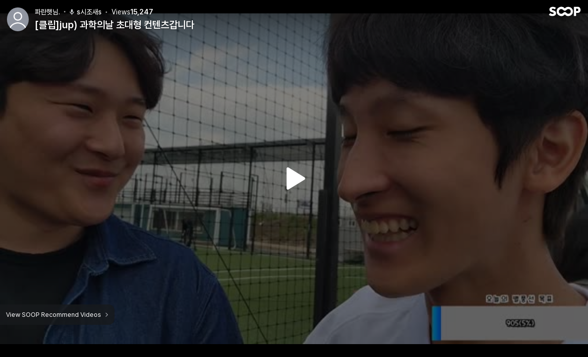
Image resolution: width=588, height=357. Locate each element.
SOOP (564, 11)
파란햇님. (47, 12)
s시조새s (85, 12)
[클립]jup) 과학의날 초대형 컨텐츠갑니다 (114, 25)
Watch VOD (294, 178)
